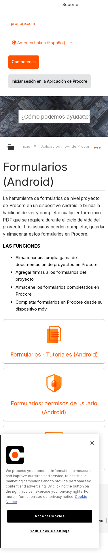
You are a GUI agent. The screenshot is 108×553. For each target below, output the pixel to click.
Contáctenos (24, 61)
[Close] (92, 443)
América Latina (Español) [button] (40, 42)
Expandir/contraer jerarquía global (14, 147)
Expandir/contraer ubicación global (97, 145)
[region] (49, 491)
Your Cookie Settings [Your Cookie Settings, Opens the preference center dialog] (50, 531)
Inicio (26, 146)
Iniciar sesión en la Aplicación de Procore (49, 81)
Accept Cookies (50, 516)
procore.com (23, 23)
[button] (84, 116)
